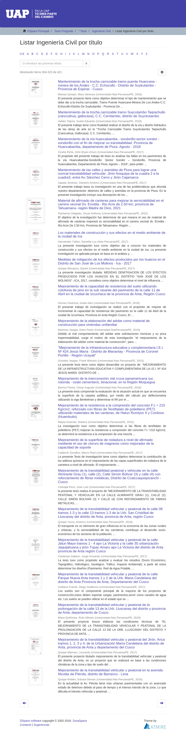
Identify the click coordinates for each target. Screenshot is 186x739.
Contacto (25, 724)
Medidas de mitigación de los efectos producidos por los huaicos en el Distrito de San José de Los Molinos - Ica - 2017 (111, 261)
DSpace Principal (38, 31)
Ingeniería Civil (101, 31)
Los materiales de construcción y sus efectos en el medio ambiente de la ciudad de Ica (111, 234)
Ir (86, 63)
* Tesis (82, 31)
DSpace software (31, 720)
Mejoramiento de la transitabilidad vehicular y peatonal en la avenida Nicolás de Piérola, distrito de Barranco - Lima (110, 672)
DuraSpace (80, 720)
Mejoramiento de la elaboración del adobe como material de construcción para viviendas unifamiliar (104, 323)
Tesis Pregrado (63, 31)
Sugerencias (41, 724)
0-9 (22, 53)
